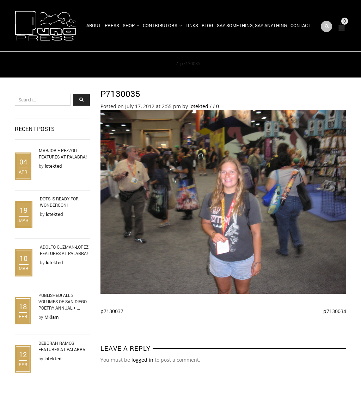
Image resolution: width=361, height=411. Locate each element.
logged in (142, 359)
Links (191, 25)
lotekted (198, 106)
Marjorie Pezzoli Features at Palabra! (63, 154)
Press (112, 25)
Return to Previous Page (313, 65)
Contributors (160, 25)
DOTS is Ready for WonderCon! (59, 202)
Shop (129, 25)
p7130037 (111, 311)
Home (167, 63)
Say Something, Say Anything (252, 25)
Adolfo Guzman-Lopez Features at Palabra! (64, 250)
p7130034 (334, 311)
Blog (207, 25)
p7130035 (120, 93)
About (93, 25)
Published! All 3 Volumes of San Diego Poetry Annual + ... (62, 301)
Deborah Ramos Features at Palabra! (62, 346)
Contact (300, 25)
